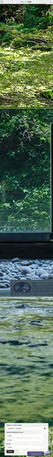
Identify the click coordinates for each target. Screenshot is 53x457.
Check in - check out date (14, 425)
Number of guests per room (15, 432)
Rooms (9, 443)
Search (10, 451)
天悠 (26, 2)
